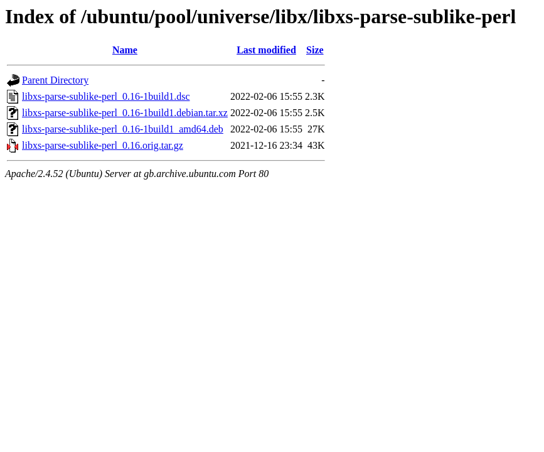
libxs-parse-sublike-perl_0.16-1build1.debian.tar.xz (125, 112)
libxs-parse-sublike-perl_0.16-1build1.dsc (106, 96)
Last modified (266, 50)
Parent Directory (55, 80)
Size (315, 50)
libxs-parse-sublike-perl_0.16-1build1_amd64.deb (122, 129)
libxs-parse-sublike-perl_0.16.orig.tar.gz (102, 145)
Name (124, 50)
